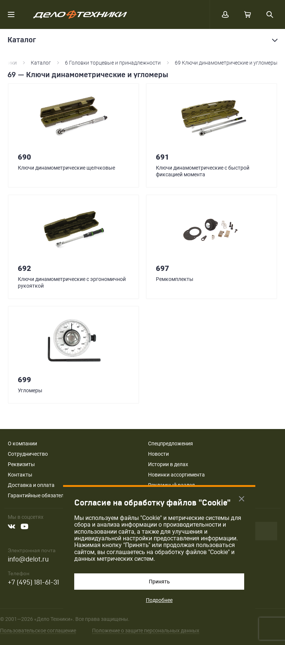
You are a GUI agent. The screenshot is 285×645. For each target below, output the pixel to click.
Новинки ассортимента (176, 475)
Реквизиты (21, 464)
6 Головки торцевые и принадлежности (113, 63)
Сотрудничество (28, 454)
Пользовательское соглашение (38, 630)
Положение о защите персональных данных (145, 630)
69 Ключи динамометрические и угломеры (226, 63)
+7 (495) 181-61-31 (33, 582)
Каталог (41, 63)
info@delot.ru (28, 559)
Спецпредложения (170, 443)
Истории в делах (168, 464)
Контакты (20, 475)
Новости (158, 454)
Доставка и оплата (31, 485)
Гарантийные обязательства (43, 495)
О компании (22, 443)
